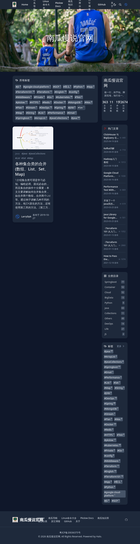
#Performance (56, 112)
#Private (39, 97)
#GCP (57, 86)
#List (41, 112)
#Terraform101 (25, 91)
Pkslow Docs (59, 4)
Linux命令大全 (68, 518)
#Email (71, 112)
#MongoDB (75, 102)
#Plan (20, 107)
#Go (50, 97)
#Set (81, 107)
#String (31, 112)
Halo (98, 536)
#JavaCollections (59, 118)
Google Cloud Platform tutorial (111, 176)
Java (17, 153)
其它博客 (55, 521)
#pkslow (21, 102)
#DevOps (46, 107)
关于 (112, 4)
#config (74, 91)
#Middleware (24, 97)
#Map (20, 112)
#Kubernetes (64, 97)
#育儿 (67, 86)
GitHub (102, 4)
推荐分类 (42, 521)
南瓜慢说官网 (53, 536)
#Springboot (24, 118)
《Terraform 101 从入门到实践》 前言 (110, 245)
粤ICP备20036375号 (69, 532)
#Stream (31, 107)
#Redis (46, 102)
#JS (18, 86)
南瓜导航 (53, 518)
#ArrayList (40, 118)
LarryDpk (26, 216)
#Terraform (44, 91)
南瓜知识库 (103, 518)
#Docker (60, 102)
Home (24, 4)
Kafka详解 (109, 148)
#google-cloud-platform (37, 86)
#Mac (88, 102)
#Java (75, 118)
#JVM (71, 107)
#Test (78, 97)
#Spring (60, 107)
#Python (79, 86)
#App (90, 86)
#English (60, 91)
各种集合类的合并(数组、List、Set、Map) (32, 169)
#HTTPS (35, 102)
